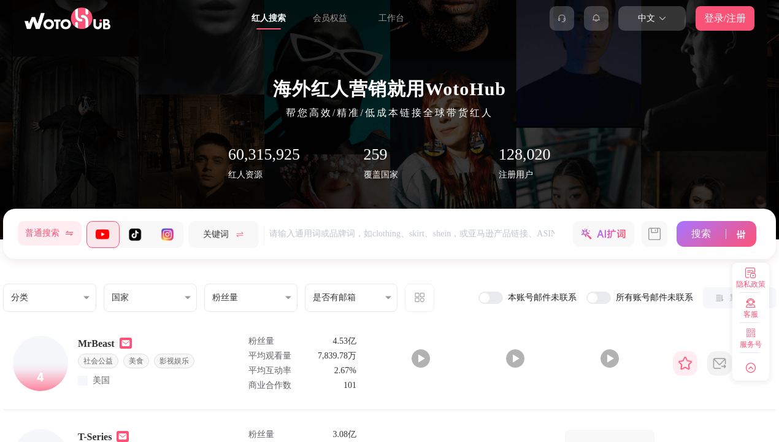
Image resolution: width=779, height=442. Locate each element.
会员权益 (330, 18)
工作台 (391, 18)
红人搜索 (268, 18)
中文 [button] (652, 18)
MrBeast (96, 343)
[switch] (490, 298)
